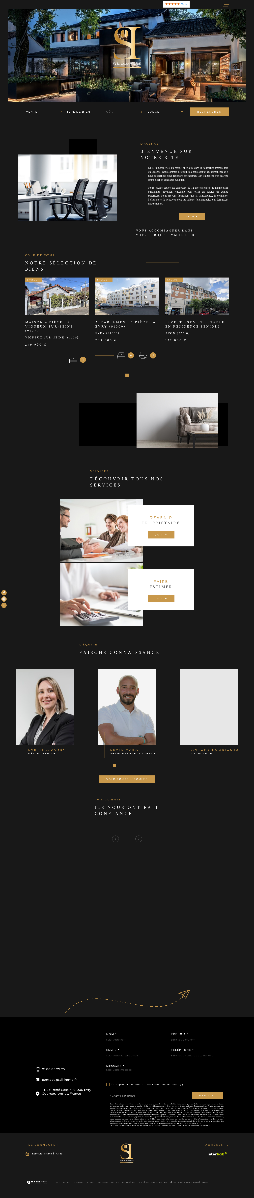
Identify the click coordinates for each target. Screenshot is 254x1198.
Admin (167, 1183)
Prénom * (179, 1035)
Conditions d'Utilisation (180, 1126)
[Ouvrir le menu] (226, 5)
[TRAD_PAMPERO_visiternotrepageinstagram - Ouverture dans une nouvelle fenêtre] (4, 599)
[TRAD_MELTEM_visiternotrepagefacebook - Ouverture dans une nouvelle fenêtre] (4, 592)
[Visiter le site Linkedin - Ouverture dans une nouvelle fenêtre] (4, 605)
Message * (115, 1067)
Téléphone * (182, 1051)
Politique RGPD (191, 1183)
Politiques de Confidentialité (154, 1126)
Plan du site (138, 1183)
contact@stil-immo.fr (59, 1081)
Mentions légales (154, 1183)
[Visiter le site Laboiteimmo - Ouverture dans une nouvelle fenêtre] (36, 1183)
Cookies (204, 1183)
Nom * (111, 1035)
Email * (112, 1051)
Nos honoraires (123, 1183)
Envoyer (207, 1096)
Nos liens (177, 1183)
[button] (127, 376)
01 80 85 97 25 (53, 1070)
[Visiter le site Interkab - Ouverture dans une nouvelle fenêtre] (217, 1155)
